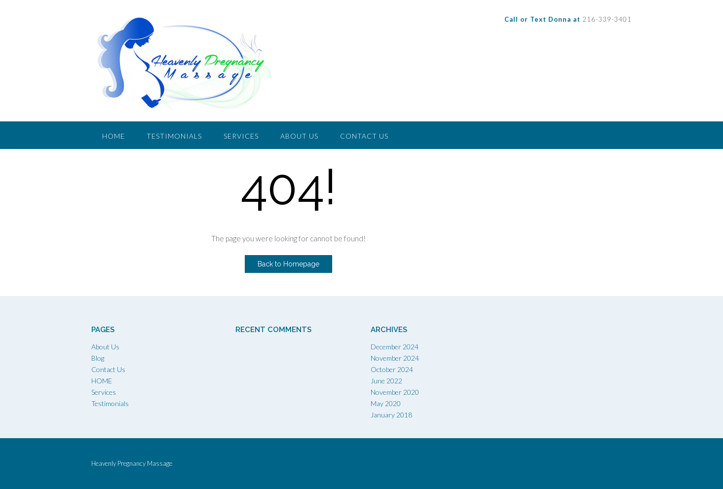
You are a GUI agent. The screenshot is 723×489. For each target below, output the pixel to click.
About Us (299, 136)
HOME (101, 380)
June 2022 (386, 380)
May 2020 (386, 403)
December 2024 (395, 346)
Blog (97, 358)
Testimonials (174, 136)
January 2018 (391, 415)
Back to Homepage (288, 264)
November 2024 (395, 358)
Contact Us (364, 136)
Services (241, 136)
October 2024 (392, 369)
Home (113, 136)
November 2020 (395, 392)
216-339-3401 (568, 19)
